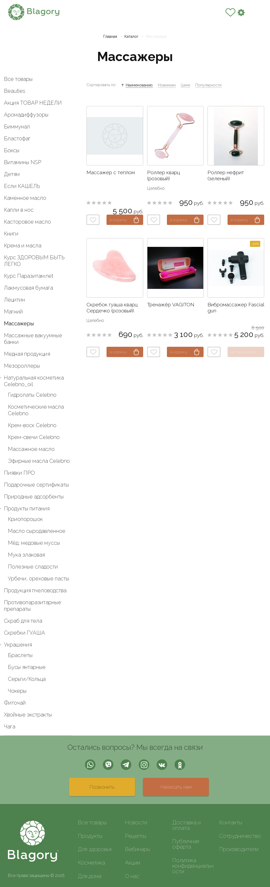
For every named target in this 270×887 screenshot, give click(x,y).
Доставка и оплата (186, 825)
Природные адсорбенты (34, 496)
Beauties (14, 91)
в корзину (118, 220)
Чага (9, 726)
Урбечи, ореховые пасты (38, 578)
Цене (185, 85)
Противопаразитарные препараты (32, 605)
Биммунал (17, 126)
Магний (13, 311)
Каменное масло (25, 198)
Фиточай (15, 703)
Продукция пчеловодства (35, 590)
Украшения (18, 644)
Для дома (89, 876)
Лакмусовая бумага (28, 288)
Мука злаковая (26, 555)
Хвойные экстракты (28, 715)
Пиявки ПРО (19, 473)
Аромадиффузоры (26, 115)
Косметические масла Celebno (36, 410)
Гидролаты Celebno (32, 395)
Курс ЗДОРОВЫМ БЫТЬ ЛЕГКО (34, 260)
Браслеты (20, 655)
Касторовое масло (27, 222)
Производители (238, 849)
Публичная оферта (185, 844)
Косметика (91, 862)
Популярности (208, 85)
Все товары (18, 79)
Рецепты (135, 836)
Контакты (230, 822)
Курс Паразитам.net (28, 276)
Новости (136, 822)
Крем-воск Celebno (32, 425)
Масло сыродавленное (36, 531)
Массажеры (19, 323)
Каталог (131, 36)
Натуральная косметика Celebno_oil (34, 381)
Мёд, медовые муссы (34, 543)
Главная (110, 36)
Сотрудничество (240, 836)
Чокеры (17, 691)
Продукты (90, 836)
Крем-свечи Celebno (34, 437)
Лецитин (14, 300)
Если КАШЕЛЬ (22, 186)
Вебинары (137, 849)
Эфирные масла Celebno (39, 461)
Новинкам (167, 85)
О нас (132, 876)
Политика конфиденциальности (193, 866)
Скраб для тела (23, 621)
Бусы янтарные (27, 667)
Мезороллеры (22, 366)
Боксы (12, 150)
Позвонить (102, 787)
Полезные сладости (33, 566)
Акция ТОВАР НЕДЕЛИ (33, 103)
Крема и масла (22, 245)
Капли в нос (18, 210)
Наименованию (139, 85)
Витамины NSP (22, 162)
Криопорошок (25, 519)
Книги (11, 233)
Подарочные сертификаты (36, 485)
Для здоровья (95, 849)
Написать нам (176, 787)
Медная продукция (27, 354)
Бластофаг (17, 138)
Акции (132, 862)
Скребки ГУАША (24, 633)
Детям (12, 174)
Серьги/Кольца (27, 679)
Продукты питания (27, 508)
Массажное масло (31, 449)
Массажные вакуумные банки (33, 338)
